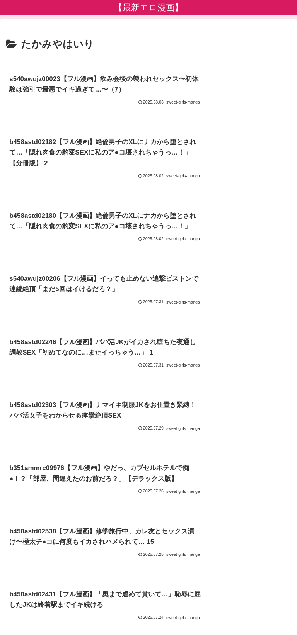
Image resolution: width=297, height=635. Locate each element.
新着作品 (51, 599)
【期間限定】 (76, 610)
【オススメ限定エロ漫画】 (245, 599)
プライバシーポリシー (148, 599)
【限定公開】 (221, 610)
